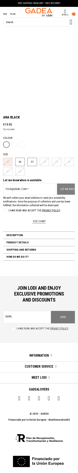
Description (14, 235)
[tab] (39, 235)
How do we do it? (17, 256)
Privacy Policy (51, 210)
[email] (27, 317)
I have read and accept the (34, 210)
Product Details (17, 242)
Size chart (39, 221)
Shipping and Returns (21, 249)
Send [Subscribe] (63, 317)
